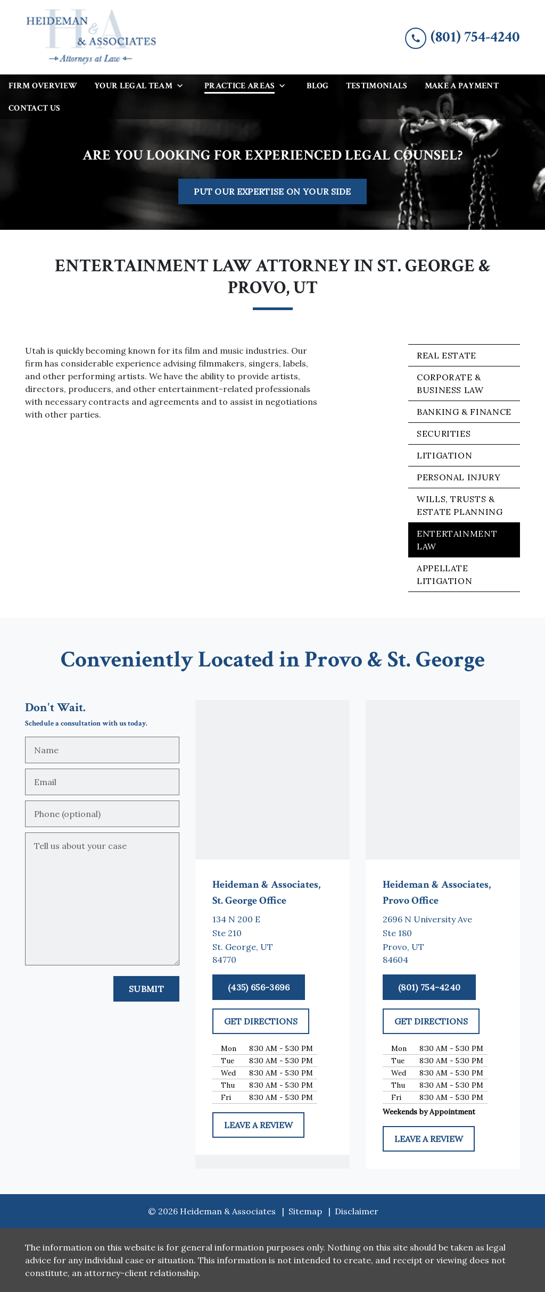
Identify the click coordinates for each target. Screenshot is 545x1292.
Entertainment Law (457, 540)
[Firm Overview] (42, 85)
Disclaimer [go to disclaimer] (356, 1211)
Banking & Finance (464, 411)
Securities (443, 433)
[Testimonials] (377, 85)
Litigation (444, 455)
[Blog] (317, 85)
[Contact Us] (34, 108)
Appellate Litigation (444, 574)
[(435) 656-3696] (258, 987)
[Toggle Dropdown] (183, 85)
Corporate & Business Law (450, 383)
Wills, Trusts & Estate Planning (460, 505)
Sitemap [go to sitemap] (305, 1211)
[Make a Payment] (461, 85)
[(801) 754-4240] (429, 987)
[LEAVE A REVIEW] (258, 1125)
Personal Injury (459, 477)
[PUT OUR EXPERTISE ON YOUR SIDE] (272, 191)
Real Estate (446, 355)
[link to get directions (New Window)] (272, 939)
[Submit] (146, 989)
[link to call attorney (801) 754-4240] (462, 37)
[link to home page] (91, 37)
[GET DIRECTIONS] (260, 1021)
